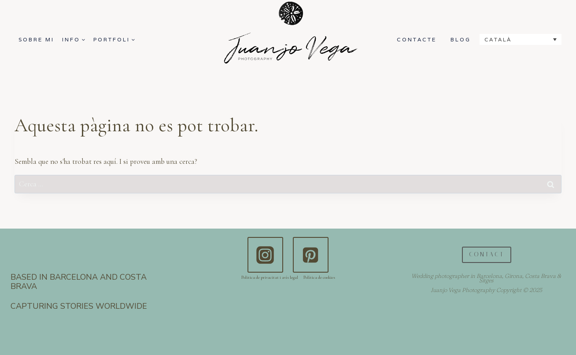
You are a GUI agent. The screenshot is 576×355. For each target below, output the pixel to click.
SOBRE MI (36, 39)
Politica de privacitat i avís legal (269, 277)
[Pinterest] (310, 254)
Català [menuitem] (497, 39)
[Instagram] (265, 254)
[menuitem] (520, 39)
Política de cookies (319, 277)
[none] (520, 39)
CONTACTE (416, 39)
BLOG (460, 39)
